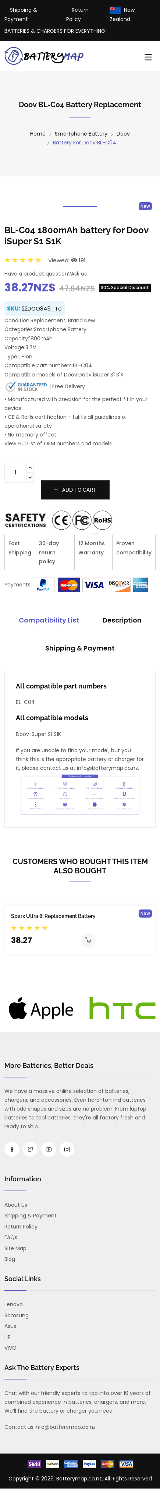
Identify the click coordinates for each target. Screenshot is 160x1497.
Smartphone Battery (81, 133)
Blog (9, 1259)
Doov (123, 133)
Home (38, 133)
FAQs (10, 1237)
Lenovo (13, 1304)
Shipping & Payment (30, 1215)
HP (7, 1337)
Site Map (15, 1248)
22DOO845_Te (42, 308)
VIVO (10, 1347)
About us (15, 1205)
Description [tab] (122, 620)
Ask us (79, 273)
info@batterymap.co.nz (65, 1427)
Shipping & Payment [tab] (80, 648)
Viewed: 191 (67, 260)
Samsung (16, 1315)
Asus (10, 1326)
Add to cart (75, 490)
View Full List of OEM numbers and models (58, 443)
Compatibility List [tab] (49, 620)
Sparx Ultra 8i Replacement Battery (53, 916)
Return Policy (21, 1226)
